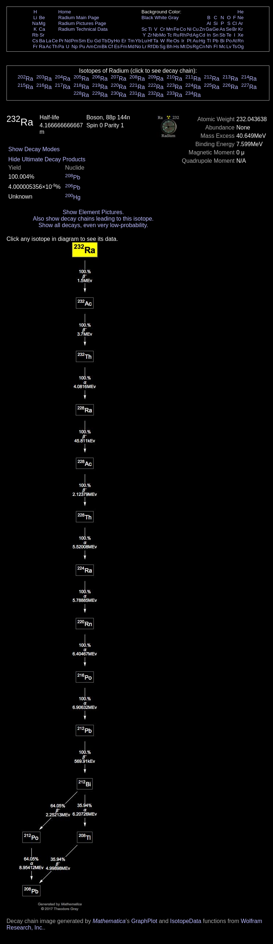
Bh (169, 46)
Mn (169, 29)
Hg (202, 40)
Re (169, 40)
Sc (144, 29)
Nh (209, 46)
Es (117, 46)
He (241, 11)
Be (42, 17)
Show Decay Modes (34, 149)
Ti (150, 29)
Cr (162, 29)
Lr (144, 46)
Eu (89, 40)
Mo (162, 35)
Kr (240, 29)
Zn (202, 29)
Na (35, 23)
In (209, 35)
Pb (215, 40)
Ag (195, 35)
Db (156, 46)
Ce (55, 40)
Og (240, 46)
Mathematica (109, 921)
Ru (176, 35)
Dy (110, 40)
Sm (82, 40)
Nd (68, 40)
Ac (49, 46)
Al (209, 23)
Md (131, 46)
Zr (150, 35)
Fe (176, 29)
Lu (144, 40)
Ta (155, 40)
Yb (138, 40)
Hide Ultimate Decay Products (46, 159)
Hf (149, 40)
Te (228, 35)
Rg (195, 46)
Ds (189, 46)
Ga (208, 29)
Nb (156, 35)
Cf (110, 46)
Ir (182, 40)
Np (75, 46)
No (138, 46)
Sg (162, 46)
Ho (117, 40)
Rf (149, 46)
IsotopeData (185, 921)
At (234, 40)
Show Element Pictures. (93, 212)
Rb (35, 35)
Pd (189, 35)
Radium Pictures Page (82, 23)
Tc (169, 35)
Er (123, 40)
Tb (104, 40)
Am (90, 46)
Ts (234, 46)
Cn (202, 46)
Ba (42, 40)
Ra (42, 46)
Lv (228, 46)
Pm (74, 40)
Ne (241, 17)
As (222, 29)
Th (55, 46)
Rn (241, 40)
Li (35, 17)
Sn (215, 35)
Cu (195, 29)
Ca (42, 29)
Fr (35, 46)
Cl (234, 23)
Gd (97, 40)
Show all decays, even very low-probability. (93, 225)
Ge (215, 29)
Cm (97, 46)
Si (215, 23)
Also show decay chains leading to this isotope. (93, 219)
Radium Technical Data (83, 29)
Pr (61, 40)
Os (176, 40)
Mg (42, 23)
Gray (173, 17)
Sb (222, 35)
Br (234, 29)
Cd (202, 35)
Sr (42, 35)
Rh (183, 35)
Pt (189, 40)
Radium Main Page (78, 17)
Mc (222, 46)
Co (183, 29)
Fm (123, 46)
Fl (215, 46)
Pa (61, 46)
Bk (104, 46)
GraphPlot (144, 921)
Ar (240, 23)
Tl (209, 40)
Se (229, 29)
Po (229, 40)
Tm (130, 40)
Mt (183, 46)
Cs (35, 40)
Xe (240, 35)
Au (195, 40)
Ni (189, 29)
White (161, 17)
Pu (82, 46)
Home (64, 11)
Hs (176, 46)
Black (147, 17)
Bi (222, 40)
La (48, 40)
